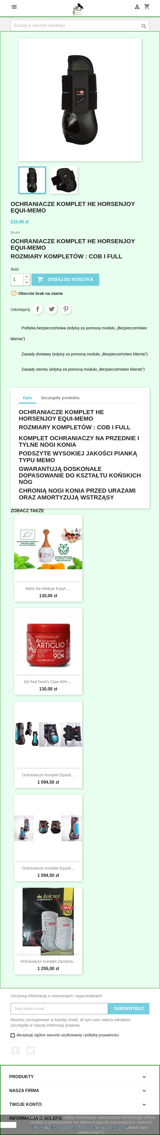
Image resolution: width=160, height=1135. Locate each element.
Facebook (15, 1050)
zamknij (8, 1125)
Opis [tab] (27, 397)
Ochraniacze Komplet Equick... (48, 775)
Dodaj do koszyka (65, 279)
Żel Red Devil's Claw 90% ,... (48, 682)
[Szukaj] (80, 25)
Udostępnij (37, 309)
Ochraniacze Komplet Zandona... (48, 961)
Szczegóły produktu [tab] (60, 397)
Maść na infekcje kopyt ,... (48, 588)
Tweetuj (51, 309)
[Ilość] (17, 280)
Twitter (30, 1050)
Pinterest (65, 309)
